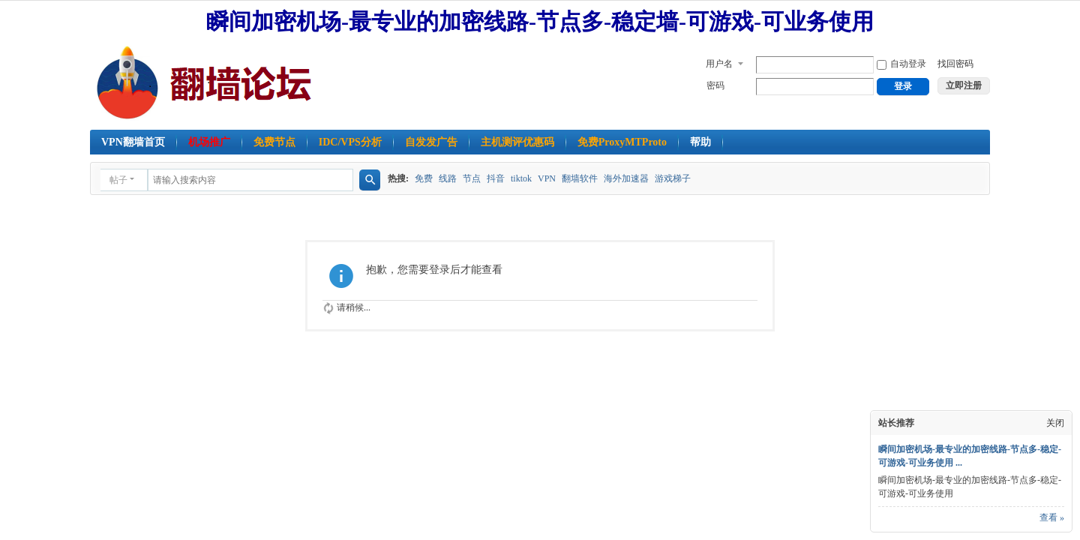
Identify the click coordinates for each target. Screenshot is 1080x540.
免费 (424, 178)
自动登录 (901, 63)
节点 (472, 178)
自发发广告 (431, 142)
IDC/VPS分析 (350, 142)
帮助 (700, 142)
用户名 (719, 63)
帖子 (119, 180)
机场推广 (209, 142)
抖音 (496, 178)
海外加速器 (626, 178)
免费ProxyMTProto (622, 142)
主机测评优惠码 (517, 142)
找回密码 (956, 63)
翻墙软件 (580, 178)
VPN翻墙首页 (133, 142)
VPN (547, 178)
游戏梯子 (673, 178)
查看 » (1052, 517)
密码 (715, 85)
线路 (448, 178)
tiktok (521, 178)
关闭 (1055, 423)
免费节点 (275, 142)
